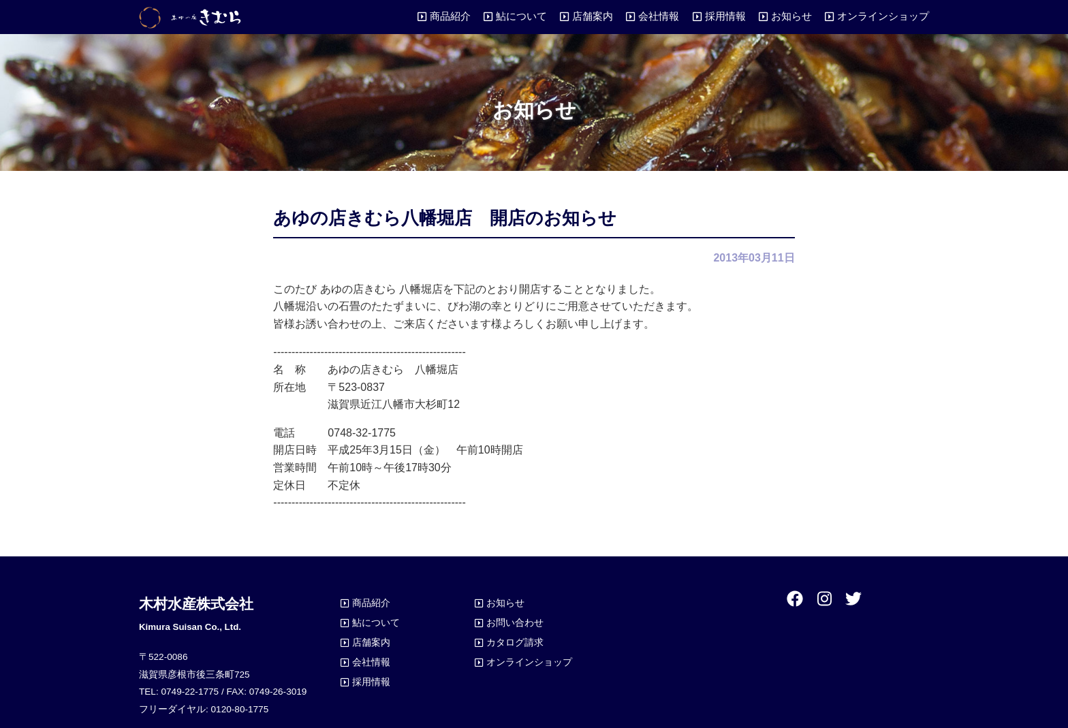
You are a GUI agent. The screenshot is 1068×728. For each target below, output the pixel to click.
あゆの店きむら (190, 17)
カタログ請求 (515, 642)
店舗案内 (592, 16)
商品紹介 (450, 16)
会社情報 (658, 16)
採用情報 (725, 16)
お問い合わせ (515, 622)
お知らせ (791, 16)
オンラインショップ (883, 16)
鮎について (521, 16)
